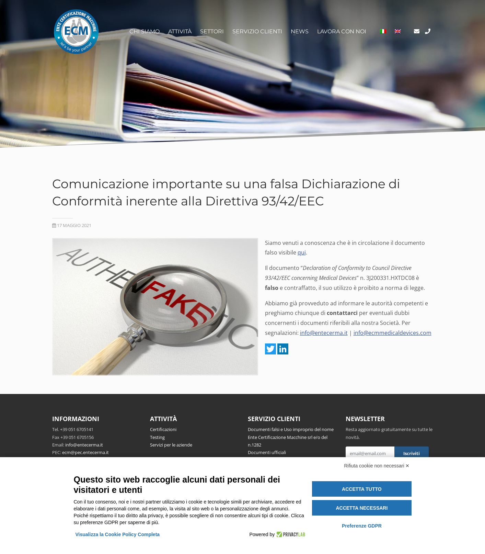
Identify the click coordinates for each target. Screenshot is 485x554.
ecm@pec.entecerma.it (85, 452)
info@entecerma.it (324, 333)
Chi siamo (144, 31)
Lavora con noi (341, 31)
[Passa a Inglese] (397, 31)
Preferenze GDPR (362, 526)
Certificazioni (163, 429)
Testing (157, 437)
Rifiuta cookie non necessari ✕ (377, 465)
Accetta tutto (362, 489)
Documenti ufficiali (267, 452)
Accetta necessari (362, 508)
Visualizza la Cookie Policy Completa (118, 534)
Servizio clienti (257, 31)
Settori (212, 31)
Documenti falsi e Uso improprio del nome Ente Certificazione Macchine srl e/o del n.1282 (291, 437)
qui (302, 252)
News (300, 31)
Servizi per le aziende (171, 445)
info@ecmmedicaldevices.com (392, 333)
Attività (180, 31)
